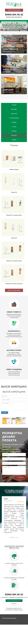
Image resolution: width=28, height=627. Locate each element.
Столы (14, 126)
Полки (14, 131)
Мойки (14, 122)
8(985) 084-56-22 (14, 14)
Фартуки (14, 113)
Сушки (14, 140)
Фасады (14, 109)
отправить (4, 412)
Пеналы (14, 135)
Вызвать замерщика (14, 10)
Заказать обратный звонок (14, 17)
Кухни (14, 105)
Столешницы (14, 118)
